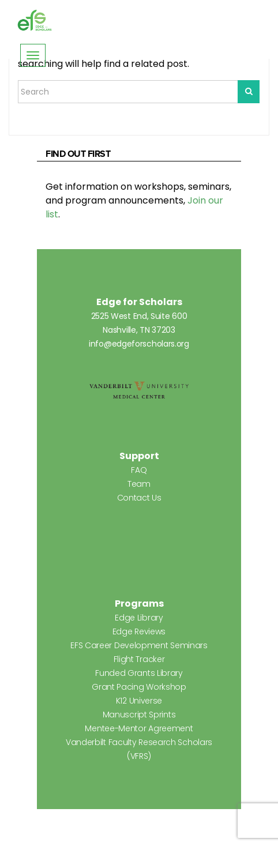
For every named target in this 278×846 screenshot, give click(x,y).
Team (139, 484)
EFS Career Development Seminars (139, 645)
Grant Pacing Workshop (139, 687)
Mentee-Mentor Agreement (139, 728)
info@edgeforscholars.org (139, 343)
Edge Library (139, 617)
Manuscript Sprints (139, 714)
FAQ (138, 470)
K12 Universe (139, 700)
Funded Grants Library (139, 673)
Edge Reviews (139, 631)
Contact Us (139, 497)
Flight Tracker (139, 659)
